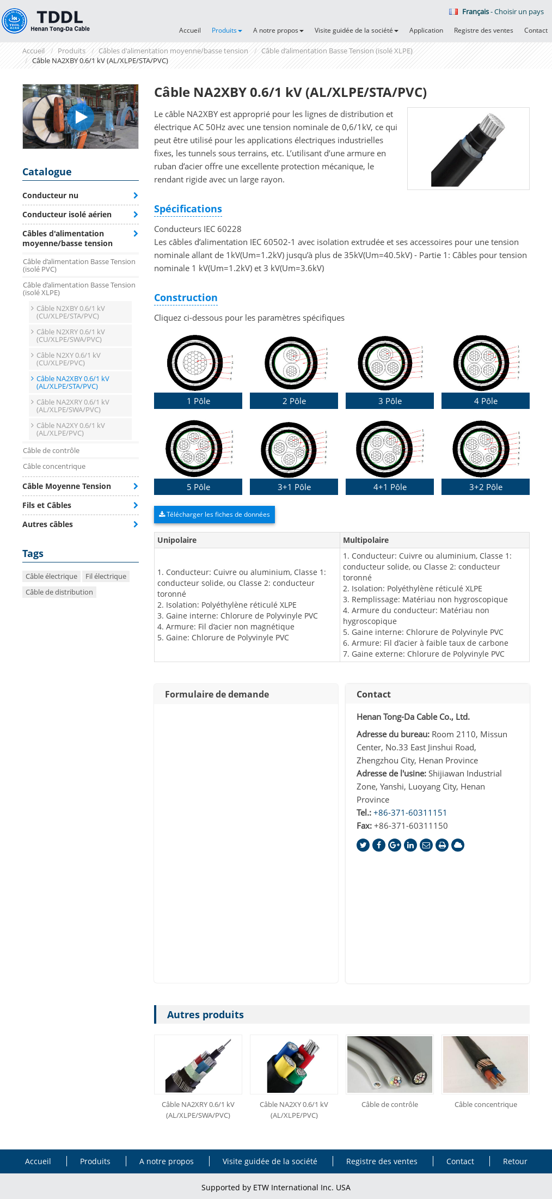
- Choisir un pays (496, 11)
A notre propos (166, 1161)
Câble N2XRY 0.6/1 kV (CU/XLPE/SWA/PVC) (70, 335)
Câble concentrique (486, 1104)
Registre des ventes (483, 30)
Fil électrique (105, 576)
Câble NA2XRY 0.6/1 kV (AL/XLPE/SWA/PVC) (198, 1109)
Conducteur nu (50, 195)
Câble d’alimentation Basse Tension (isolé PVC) (79, 265)
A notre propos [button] (278, 30)
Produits (71, 51)
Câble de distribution (59, 592)
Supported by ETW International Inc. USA (276, 1187)
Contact (536, 30)
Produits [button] (227, 30)
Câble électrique (51, 576)
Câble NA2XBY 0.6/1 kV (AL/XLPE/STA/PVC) (72, 382)
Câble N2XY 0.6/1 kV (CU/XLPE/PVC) (68, 359)
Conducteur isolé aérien (67, 214)
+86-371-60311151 (410, 812)
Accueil (190, 30)
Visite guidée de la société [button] (356, 30)
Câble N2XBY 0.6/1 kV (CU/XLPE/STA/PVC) (70, 312)
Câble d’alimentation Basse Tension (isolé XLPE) (337, 51)
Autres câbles (47, 524)
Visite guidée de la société (270, 1161)
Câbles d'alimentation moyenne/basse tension (173, 51)
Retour (515, 1161)
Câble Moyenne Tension (66, 486)
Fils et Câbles (46, 505)
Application (426, 30)
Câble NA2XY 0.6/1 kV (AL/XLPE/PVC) (294, 1109)
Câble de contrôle (389, 1104)
